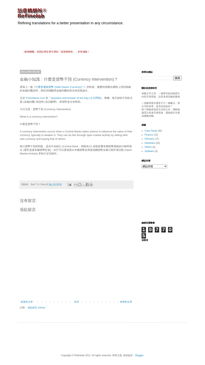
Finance (149, 134)
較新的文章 (27, 301)
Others (148, 147)
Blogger (139, 355)
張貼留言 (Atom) (36, 307)
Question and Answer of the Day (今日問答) (76, 97)
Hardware (150, 143)
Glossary (149, 138)
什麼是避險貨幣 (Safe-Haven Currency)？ (59, 86)
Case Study (151, 130)
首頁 (76, 301)
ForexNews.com (35, 97)
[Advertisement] (96, 61)
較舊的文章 (126, 301)
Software (149, 151)
